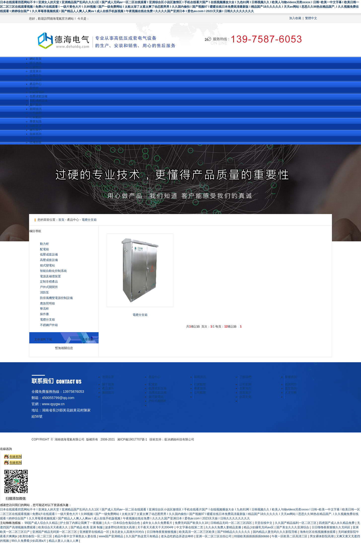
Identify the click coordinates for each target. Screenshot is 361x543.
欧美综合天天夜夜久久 (53, 527)
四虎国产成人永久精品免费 (337, 523)
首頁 (61, 219)
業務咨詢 (291, 377)
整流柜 (44, 308)
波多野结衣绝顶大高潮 (120, 527)
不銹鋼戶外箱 (49, 325)
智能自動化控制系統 (53, 271)
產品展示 (108, 388)
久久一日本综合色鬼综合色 (122, 523)
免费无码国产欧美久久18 (192, 523)
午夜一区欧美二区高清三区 (290, 536)
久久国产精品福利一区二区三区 (296, 523)
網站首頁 (35, 59)
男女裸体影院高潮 (322, 536)
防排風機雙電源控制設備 (56, 298)
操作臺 (44, 314)
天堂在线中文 (263, 523)
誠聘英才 (35, 125)
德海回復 (35, 142)
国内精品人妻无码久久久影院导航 (275, 532)
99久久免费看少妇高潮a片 (29, 541)
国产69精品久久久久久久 (234, 532)
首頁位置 (108, 377)
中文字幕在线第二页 (190, 527)
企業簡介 (35, 67)
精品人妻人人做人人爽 (64, 541)
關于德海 (35, 63)
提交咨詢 (35, 138)
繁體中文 (311, 18)
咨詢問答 (291, 384)
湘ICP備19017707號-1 (132, 439)
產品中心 (35, 84)
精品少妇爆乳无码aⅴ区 (259, 527)
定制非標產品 (49, 281)
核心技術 (35, 79)
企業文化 (35, 75)
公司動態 (200, 392)
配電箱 (34, 88)
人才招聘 (291, 392)
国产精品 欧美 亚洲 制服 (87, 527)
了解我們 (245, 377)
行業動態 (35, 117)
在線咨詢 (35, 134)
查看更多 (88, 339)
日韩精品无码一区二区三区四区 (231, 523)
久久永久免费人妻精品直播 (223, 527)
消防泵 (44, 292)
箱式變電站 (37, 92)
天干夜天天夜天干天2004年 (156, 527)
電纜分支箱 (89, 219)
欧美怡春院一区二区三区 (36, 536)
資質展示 (35, 71)
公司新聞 (35, 113)
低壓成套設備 (38, 96)
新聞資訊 (35, 109)
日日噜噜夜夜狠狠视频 (162, 532)
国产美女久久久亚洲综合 (293, 527)
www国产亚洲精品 (111, 536)
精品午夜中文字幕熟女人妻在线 (76, 536)
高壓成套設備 (38, 100)
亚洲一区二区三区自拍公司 (214, 536)
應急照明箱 (47, 303)
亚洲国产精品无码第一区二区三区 (55, 532)
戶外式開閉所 (49, 287)
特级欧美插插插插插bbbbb (252, 536)
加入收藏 (295, 18)
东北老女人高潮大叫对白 (128, 532)
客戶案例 (35, 105)
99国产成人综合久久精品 (42, 523)
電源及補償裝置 (50, 276)
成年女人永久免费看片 (158, 523)
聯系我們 (35, 130)
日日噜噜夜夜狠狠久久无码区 (331, 527)
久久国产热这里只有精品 (142, 536)
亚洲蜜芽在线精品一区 (94, 532)
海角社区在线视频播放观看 (318, 532)
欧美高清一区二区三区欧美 (197, 532)
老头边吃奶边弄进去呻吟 (177, 536)
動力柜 (44, 244)
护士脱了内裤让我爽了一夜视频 (81, 523)
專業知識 (35, 121)
